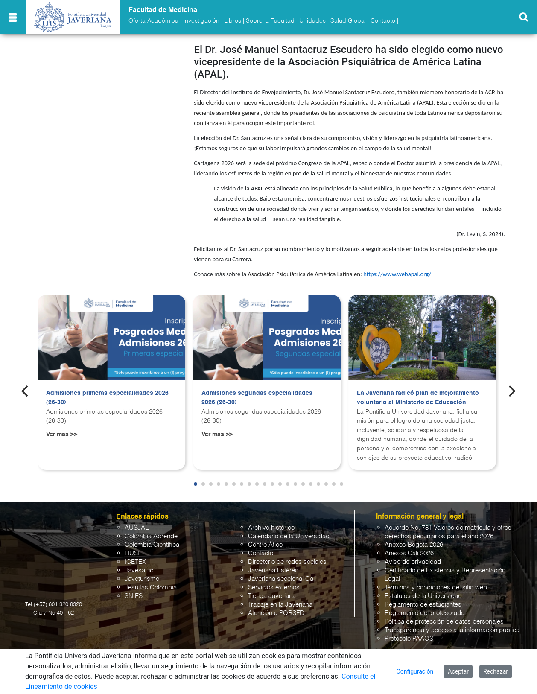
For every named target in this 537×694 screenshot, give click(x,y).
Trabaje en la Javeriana (280, 604)
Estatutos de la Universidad (423, 596)
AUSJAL (137, 528)
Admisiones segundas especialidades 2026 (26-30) (256, 397)
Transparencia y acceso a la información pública (452, 630)
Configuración (415, 671)
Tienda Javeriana (272, 596)
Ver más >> (61, 434)
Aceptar (458, 671)
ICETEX (135, 562)
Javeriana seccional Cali (282, 579)
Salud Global (348, 21)
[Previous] (25, 391)
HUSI (132, 553)
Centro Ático (265, 545)
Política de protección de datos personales (444, 621)
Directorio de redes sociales (287, 562)
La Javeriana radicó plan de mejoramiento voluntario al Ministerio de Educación (418, 397)
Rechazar (495, 671)
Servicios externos (274, 587)
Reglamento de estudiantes (423, 604)
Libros (232, 21)
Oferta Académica (153, 21)
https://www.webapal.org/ (397, 274)
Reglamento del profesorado (424, 613)
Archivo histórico (271, 528)
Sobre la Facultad (270, 21)
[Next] (511, 391)
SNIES (134, 596)
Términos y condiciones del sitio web (436, 587)
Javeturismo (142, 579)
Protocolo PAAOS (409, 639)
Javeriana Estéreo (273, 570)
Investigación (201, 21)
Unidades (312, 21)
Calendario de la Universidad (289, 536)
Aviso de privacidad (413, 562)
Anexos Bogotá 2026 (414, 545)
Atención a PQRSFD (276, 613)
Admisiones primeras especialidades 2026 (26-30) (107, 397)
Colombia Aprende (151, 536)
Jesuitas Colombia (151, 587)
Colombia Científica (152, 545)
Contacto (383, 21)
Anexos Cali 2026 (409, 553)
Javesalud (139, 570)
